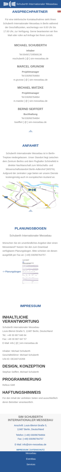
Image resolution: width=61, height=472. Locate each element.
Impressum (30, 306)
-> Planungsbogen (11, 271)
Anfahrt (30, 145)
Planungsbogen (30, 228)
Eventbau (31, 459)
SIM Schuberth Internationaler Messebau (30, 418)
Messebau (31, 453)
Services (31, 464)
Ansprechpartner (30, 11)
